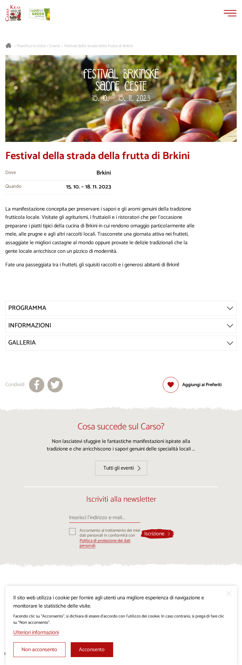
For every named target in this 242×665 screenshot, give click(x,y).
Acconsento (92, 649)
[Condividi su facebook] (37, 385)
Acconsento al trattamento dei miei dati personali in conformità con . (110, 538)
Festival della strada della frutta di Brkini (98, 46)
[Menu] (230, 13)
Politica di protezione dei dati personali (105, 543)
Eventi (54, 46)
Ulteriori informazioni (36, 632)
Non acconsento (39, 649)
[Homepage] (13, 13)
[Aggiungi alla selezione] (192, 385)
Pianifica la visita (31, 46)
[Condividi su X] (55, 385)
